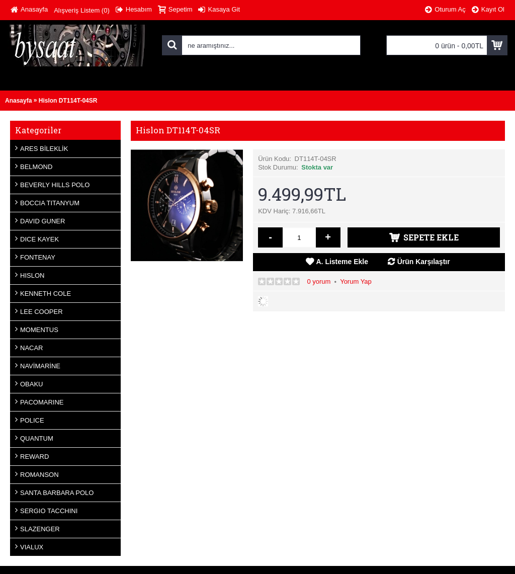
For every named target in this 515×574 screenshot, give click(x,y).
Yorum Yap (356, 281)
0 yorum (318, 281)
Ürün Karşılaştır (423, 262)
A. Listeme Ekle (342, 262)
